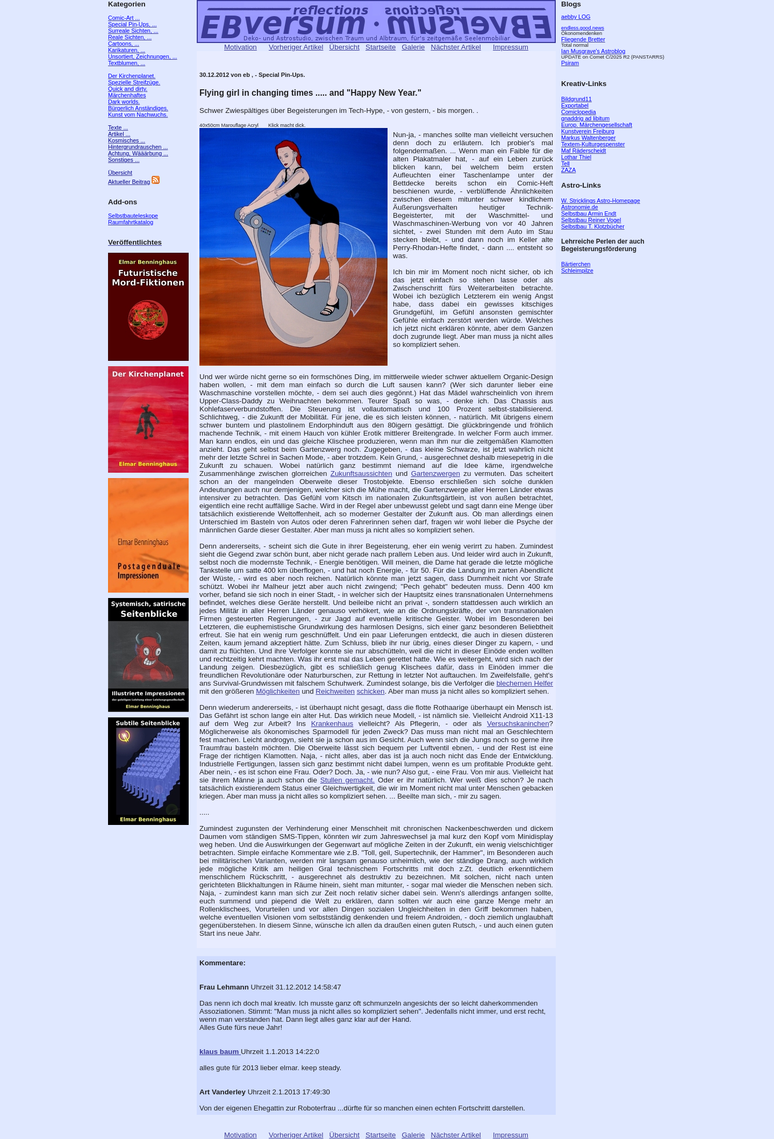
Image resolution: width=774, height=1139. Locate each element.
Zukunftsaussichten (361, 473)
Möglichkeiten (278, 691)
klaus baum (220, 1052)
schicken (371, 691)
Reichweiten (335, 691)
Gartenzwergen (435, 473)
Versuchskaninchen (518, 724)
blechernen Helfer (525, 683)
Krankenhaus (332, 724)
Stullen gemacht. (347, 780)
